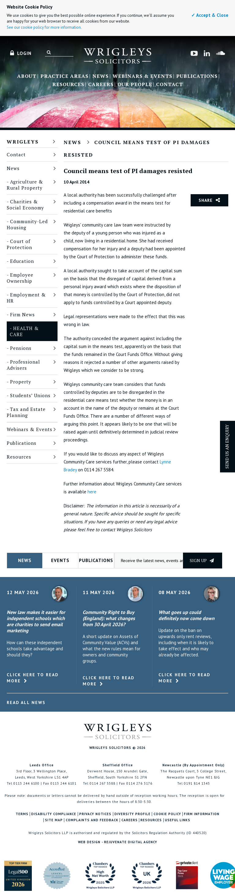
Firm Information (201, 814)
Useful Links (177, 820)
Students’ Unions (30, 395)
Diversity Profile (132, 814)
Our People (135, 84)
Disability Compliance (53, 814)
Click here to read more (32, 678)
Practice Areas (64, 76)
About (26, 76)
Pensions (21, 348)
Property (20, 382)
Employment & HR (26, 298)
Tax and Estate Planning (26, 412)
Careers (101, 84)
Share (206, 200)
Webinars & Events (142, 76)
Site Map (54, 820)
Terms (22, 814)
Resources (68, 84)
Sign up (202, 560)
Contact (169, 84)
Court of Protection (19, 244)
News (100, 76)
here (92, 492)
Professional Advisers (23, 365)
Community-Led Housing (27, 224)
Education (22, 261)
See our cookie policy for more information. (44, 27)
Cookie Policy (167, 814)
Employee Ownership (20, 278)
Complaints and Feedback (92, 820)
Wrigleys (23, 141)
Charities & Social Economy (25, 204)
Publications (197, 76)
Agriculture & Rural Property (25, 185)
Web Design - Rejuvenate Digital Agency (117, 842)
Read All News (26, 702)
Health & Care (24, 331)
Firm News (22, 314)
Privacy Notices (95, 814)
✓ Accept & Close (209, 15)
